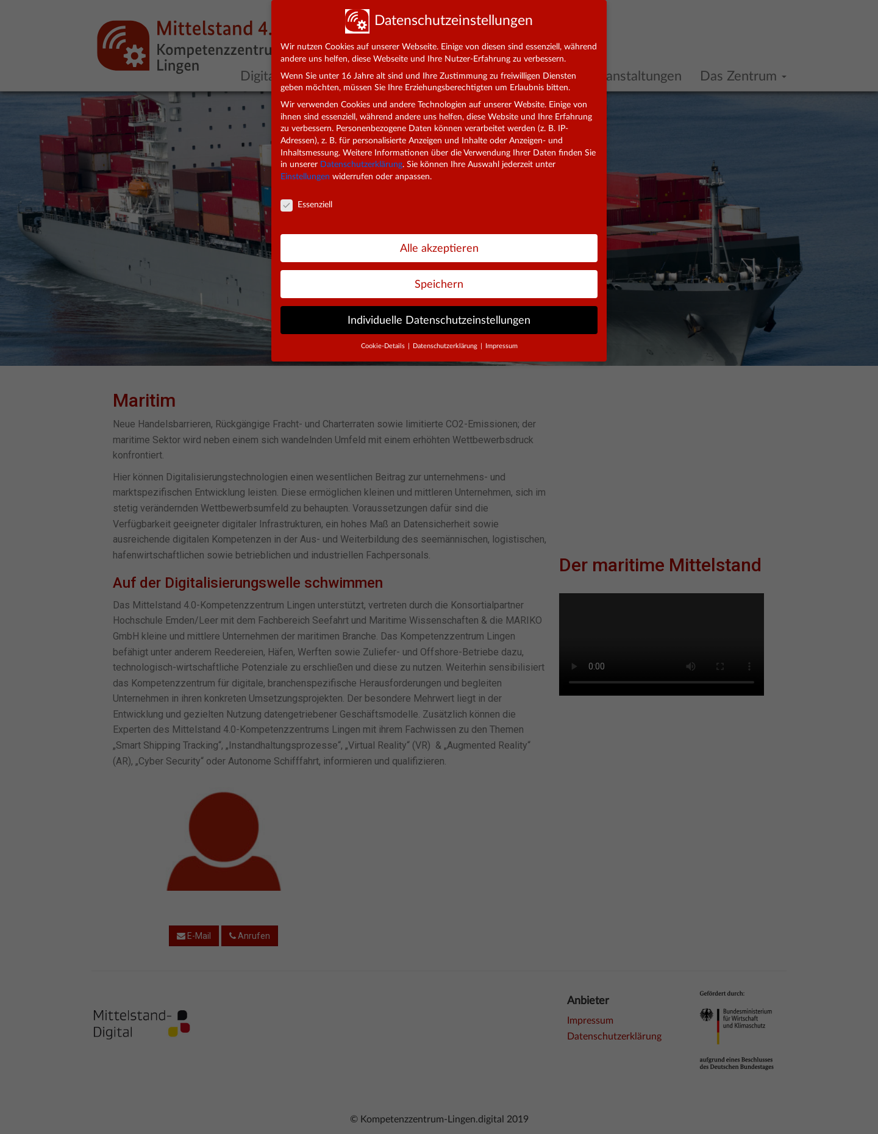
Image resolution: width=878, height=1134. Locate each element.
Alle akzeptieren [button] (439, 248)
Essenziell (306, 205)
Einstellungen (305, 177)
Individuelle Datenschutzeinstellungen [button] (439, 320)
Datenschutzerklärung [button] (446, 346)
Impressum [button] (501, 346)
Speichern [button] (439, 284)
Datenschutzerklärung (361, 164)
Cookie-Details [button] (384, 346)
